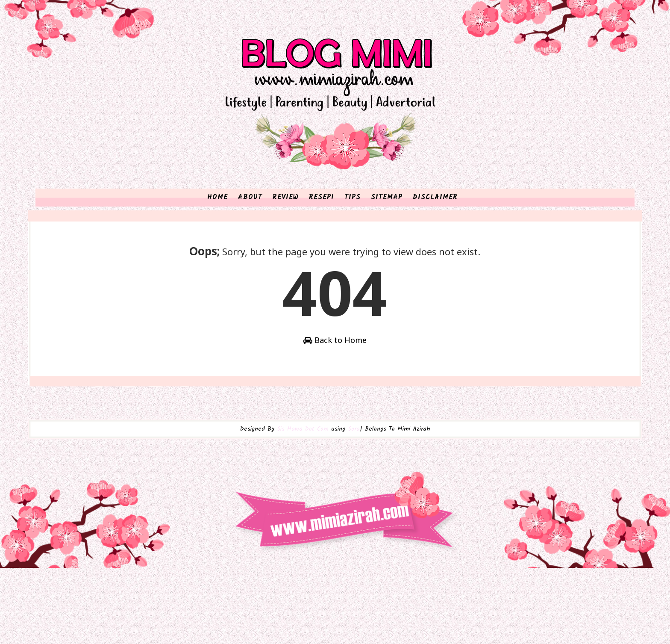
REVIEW (286, 236)
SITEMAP (387, 236)
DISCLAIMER (435, 236)
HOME (217, 236)
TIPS (352, 236)
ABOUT (250, 236)
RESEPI (321, 236)
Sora (354, 516)
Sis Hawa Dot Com (303, 516)
